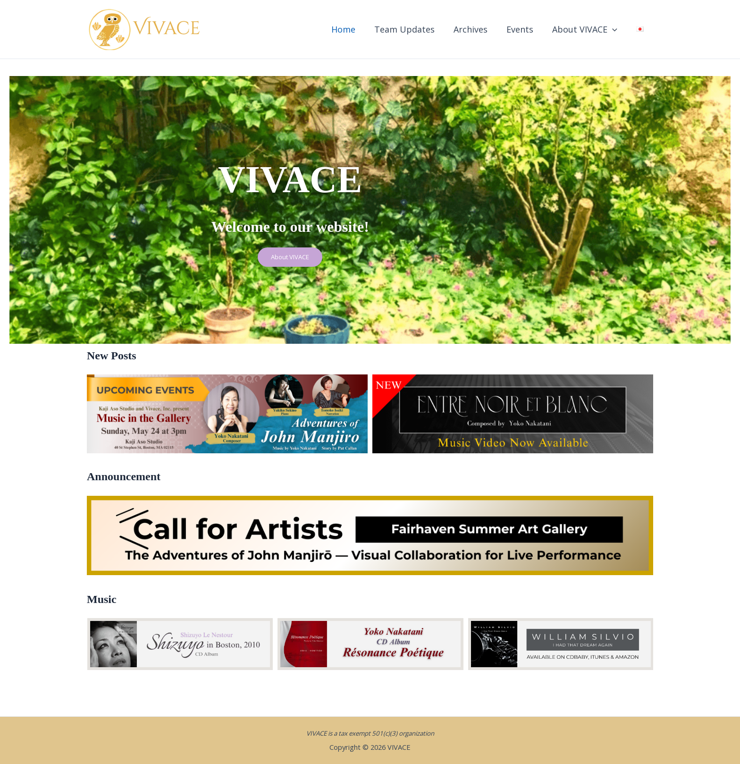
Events (524, 29)
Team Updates (413, 29)
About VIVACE (587, 29)
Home (354, 29)
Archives (477, 29)
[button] (615, 29)
